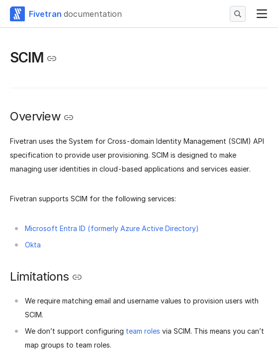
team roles (143, 331)
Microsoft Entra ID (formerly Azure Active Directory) (112, 228)
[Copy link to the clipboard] (52, 58)
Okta (33, 244)
